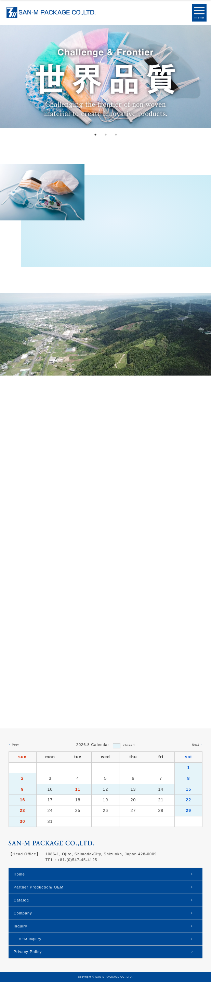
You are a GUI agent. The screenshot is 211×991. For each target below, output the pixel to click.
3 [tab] (116, 134)
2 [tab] (105, 134)
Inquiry (20, 935)
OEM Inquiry (30, 948)
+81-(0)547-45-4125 (77, 869)
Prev (15, 754)
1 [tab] (95, 134)
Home (19, 883)
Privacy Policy (28, 961)
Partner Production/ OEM (39, 896)
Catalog (21, 909)
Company (23, 922)
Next (195, 754)
